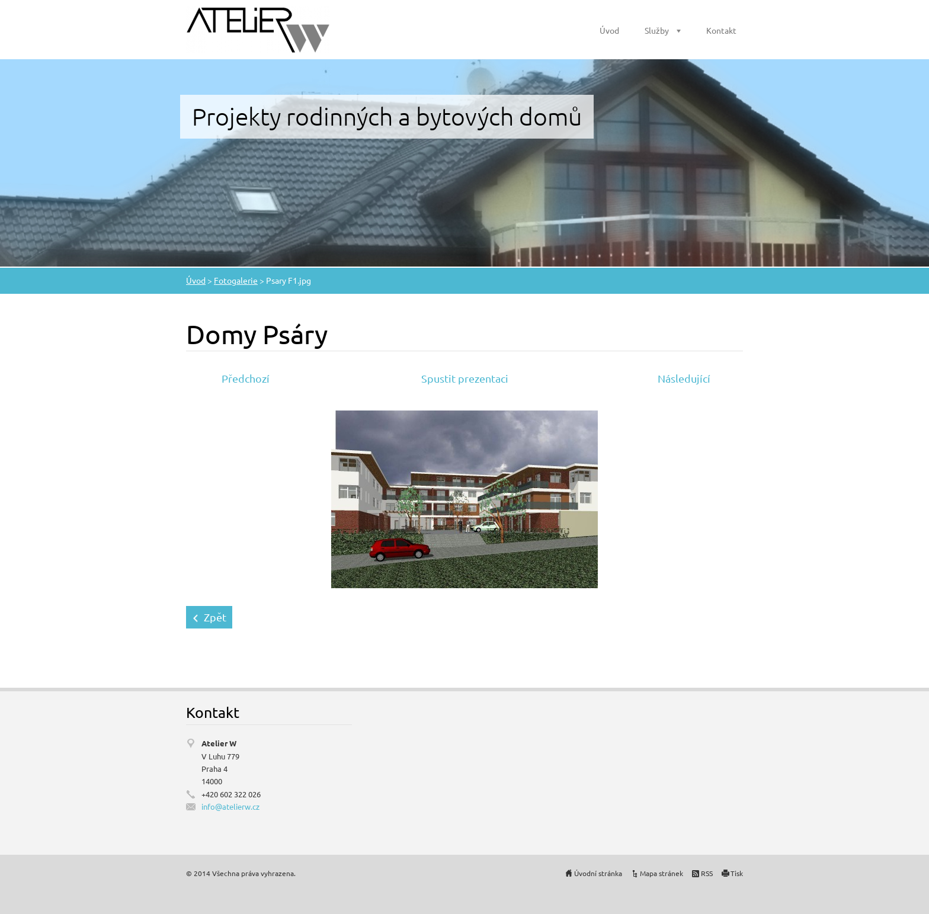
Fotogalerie (236, 280)
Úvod (609, 30)
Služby (657, 30)
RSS (707, 873)
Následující (684, 378)
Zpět (215, 617)
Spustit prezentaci (464, 378)
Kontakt (721, 30)
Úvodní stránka (598, 873)
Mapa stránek (661, 873)
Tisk (737, 873)
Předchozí (246, 378)
